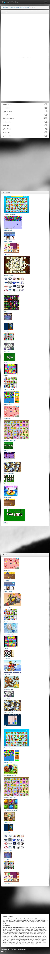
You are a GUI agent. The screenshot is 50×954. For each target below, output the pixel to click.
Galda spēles (25, 108)
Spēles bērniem (25, 129)
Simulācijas (25, 125)
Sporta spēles (25, 132)
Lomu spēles (25, 115)
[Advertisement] (26, 27)
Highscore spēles (25, 111)
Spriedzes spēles (25, 136)
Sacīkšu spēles (25, 122)
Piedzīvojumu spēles (25, 118)
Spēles (3, 951)
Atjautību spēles (25, 104)
